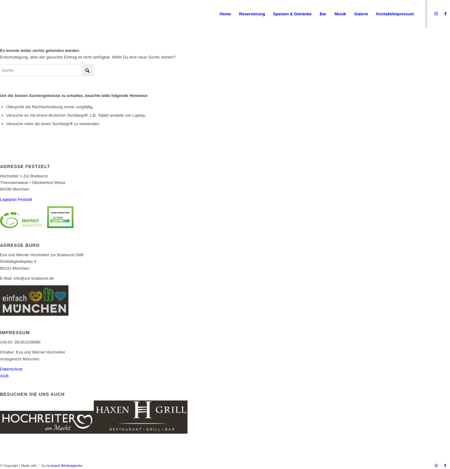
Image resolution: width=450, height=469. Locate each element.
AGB (4, 376)
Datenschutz (11, 369)
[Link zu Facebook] (445, 13)
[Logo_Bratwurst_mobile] (30, 14)
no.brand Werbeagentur (64, 465)
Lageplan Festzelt (16, 199)
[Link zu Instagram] (436, 13)
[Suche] (47, 70)
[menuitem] (225, 14)
